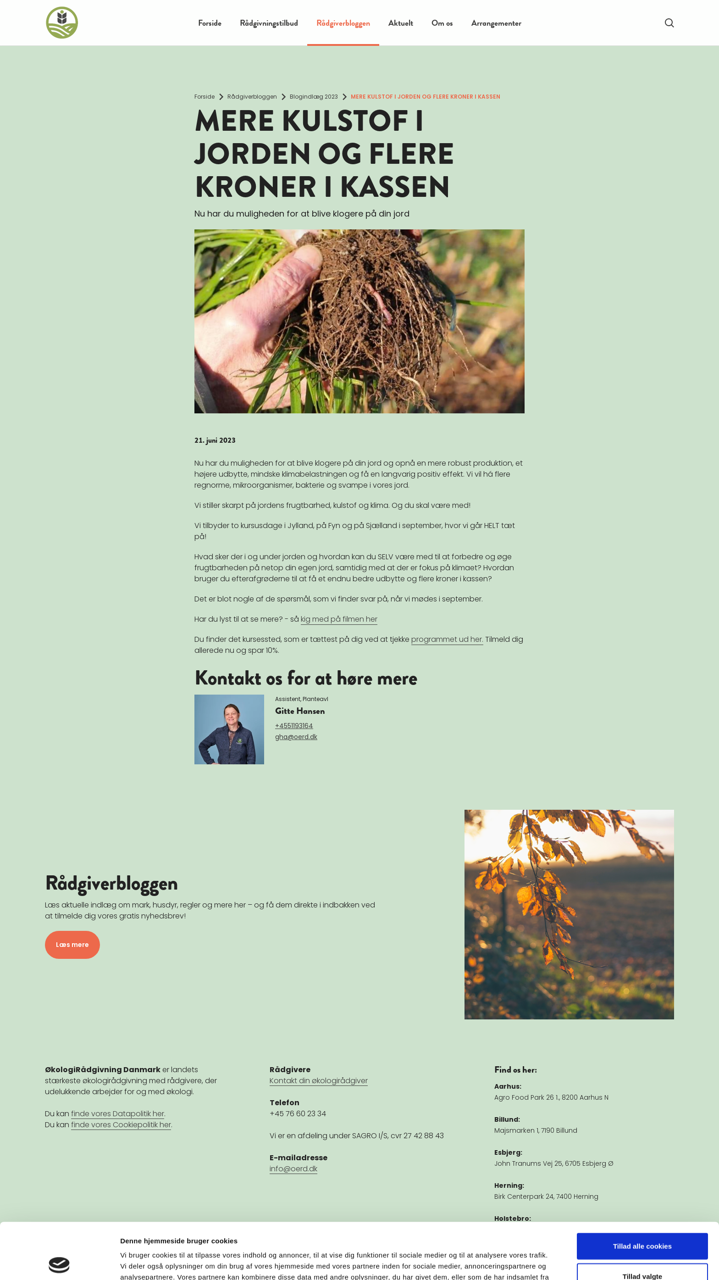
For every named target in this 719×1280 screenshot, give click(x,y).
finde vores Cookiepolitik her (121, 1124)
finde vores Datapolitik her (117, 1113)
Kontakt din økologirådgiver (319, 1080)
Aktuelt (400, 23)
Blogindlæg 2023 (314, 96)
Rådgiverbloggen (343, 23)
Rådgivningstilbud (269, 23)
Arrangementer (496, 23)
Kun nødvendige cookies (642, 1250)
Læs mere (72, 944)
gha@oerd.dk (296, 736)
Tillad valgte (642, 1220)
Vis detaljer (476, 1262)
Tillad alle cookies (642, 1190)
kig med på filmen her (339, 619)
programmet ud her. (447, 639)
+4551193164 (294, 725)
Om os (442, 23)
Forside (209, 23)
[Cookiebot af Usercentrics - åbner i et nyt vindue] (59, 1262)
